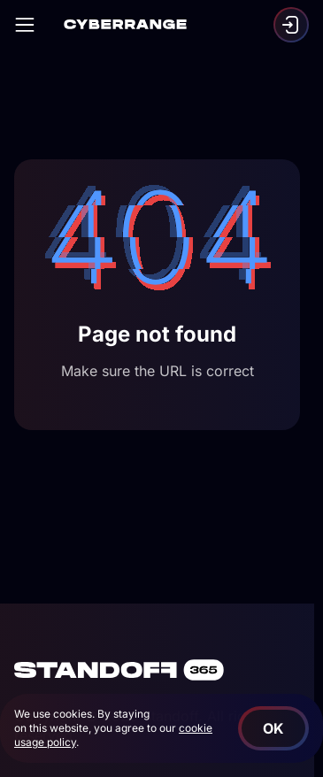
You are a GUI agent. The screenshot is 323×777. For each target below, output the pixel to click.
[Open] (24, 24)
